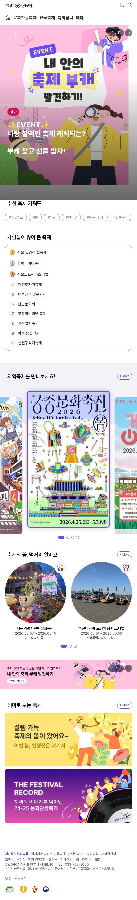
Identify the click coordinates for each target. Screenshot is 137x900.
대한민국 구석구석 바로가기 (19, 5)
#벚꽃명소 (16, 217)
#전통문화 (120, 217)
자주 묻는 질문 (91, 860)
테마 (80, 17)
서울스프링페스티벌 (33, 274)
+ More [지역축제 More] (124, 376)
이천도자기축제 (30, 284)
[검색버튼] (129, 4)
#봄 (35, 217)
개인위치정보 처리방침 (83, 854)
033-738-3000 (77, 864)
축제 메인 (8, 17)
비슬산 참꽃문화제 (32, 294)
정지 (128, 32)
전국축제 (47, 17)
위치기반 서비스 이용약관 (48, 854)
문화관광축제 (25, 17)
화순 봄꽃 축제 (29, 333)
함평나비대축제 (29, 263)
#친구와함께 (95, 217)
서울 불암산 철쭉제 (32, 252)
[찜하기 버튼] (122, 4)
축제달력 (65, 17)
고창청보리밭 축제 (32, 314)
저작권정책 (108, 854)
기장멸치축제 (28, 323)
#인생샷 (71, 217)
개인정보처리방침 (16, 854)
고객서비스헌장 (15, 860)
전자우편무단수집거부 (42, 860)
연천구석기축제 (30, 343)
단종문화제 (26, 304)
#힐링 (52, 217)
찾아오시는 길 (69, 860)
